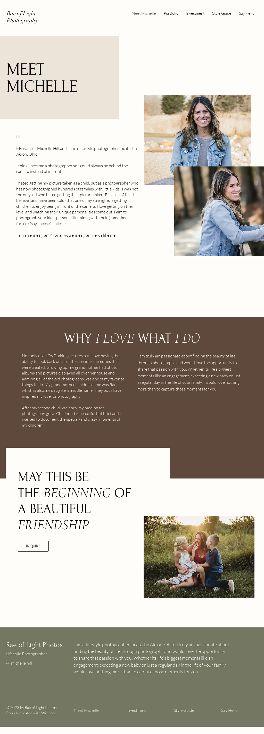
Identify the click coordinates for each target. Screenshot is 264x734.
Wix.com (48, 713)
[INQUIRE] (33, 546)
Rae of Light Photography (22, 17)
